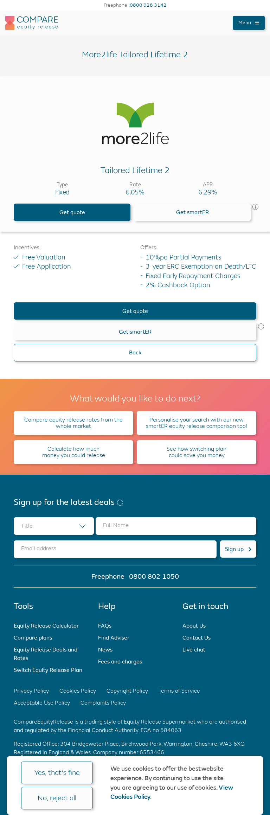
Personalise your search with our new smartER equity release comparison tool (196, 422)
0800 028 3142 (148, 5)
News (105, 649)
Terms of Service (179, 690)
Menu (248, 23)
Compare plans (33, 637)
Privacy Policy (31, 690)
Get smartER (192, 212)
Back (135, 352)
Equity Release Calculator (46, 625)
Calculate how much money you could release (73, 451)
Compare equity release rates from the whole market (73, 422)
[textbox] (54, 526)
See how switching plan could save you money (196, 451)
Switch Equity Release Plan (48, 670)
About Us (194, 625)
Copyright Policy (127, 690)
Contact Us (196, 637)
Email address (38, 548)
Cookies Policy (77, 690)
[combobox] (54, 526)
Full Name (116, 525)
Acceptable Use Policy (42, 702)
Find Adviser (113, 637)
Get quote (72, 212)
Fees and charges (120, 661)
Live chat (193, 649)
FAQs (104, 625)
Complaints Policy (103, 702)
